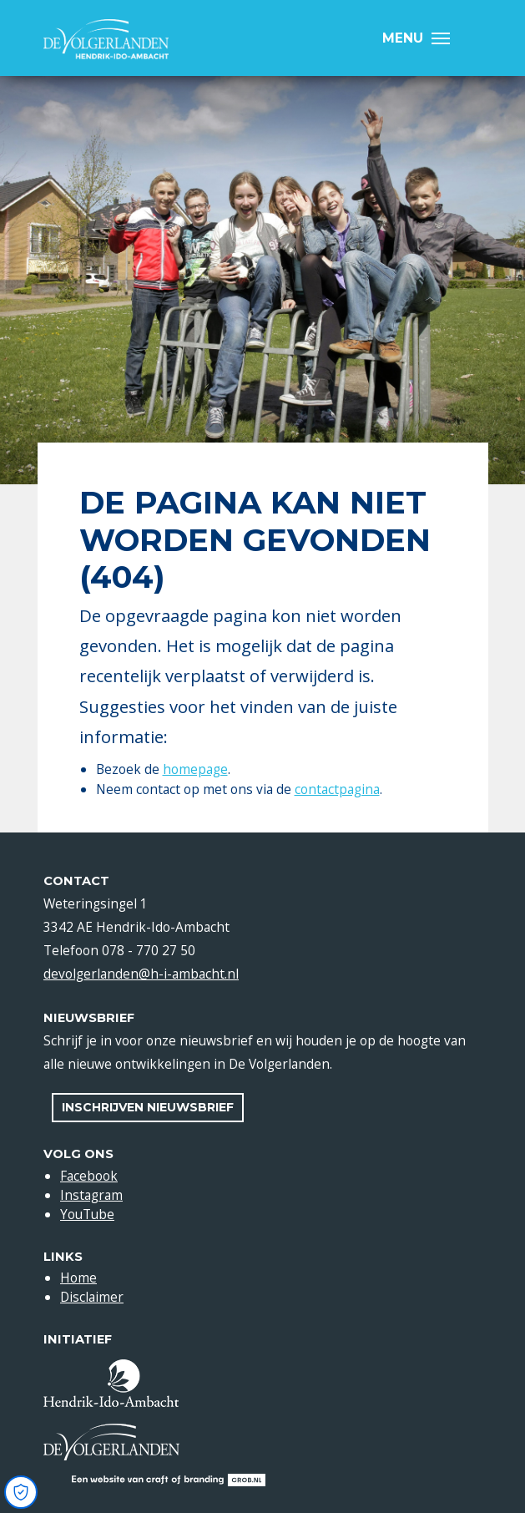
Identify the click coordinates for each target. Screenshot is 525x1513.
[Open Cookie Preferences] (21, 1492)
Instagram (91, 1195)
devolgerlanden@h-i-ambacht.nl (141, 973)
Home (78, 1277)
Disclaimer (92, 1297)
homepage (195, 769)
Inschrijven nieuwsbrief (148, 1107)
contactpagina (337, 789)
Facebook (89, 1175)
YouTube (87, 1214)
